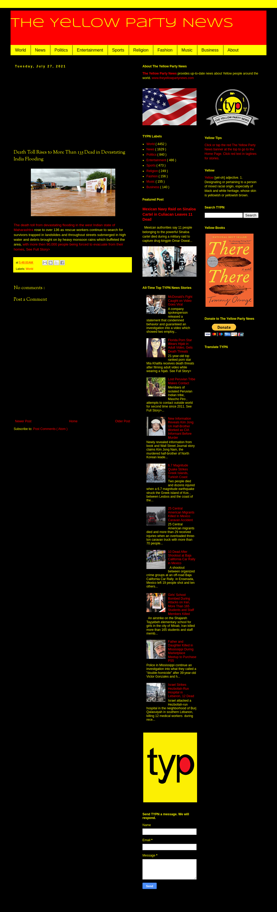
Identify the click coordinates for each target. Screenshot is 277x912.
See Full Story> (38, 249)
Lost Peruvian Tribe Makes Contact (181, 381)
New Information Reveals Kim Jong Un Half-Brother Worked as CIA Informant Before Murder (181, 428)
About (233, 50)
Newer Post (23, 421)
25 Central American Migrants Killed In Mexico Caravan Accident (181, 514)
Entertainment (90, 50)
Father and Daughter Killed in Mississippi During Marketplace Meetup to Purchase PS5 (182, 651)
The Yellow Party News (122, 23)
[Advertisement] (72, 108)
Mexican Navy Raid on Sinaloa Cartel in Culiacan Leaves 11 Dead (169, 214)
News (40, 50)
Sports (118, 50)
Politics (61, 50)
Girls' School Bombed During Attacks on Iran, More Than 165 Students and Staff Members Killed (181, 604)
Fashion (165, 50)
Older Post (122, 421)
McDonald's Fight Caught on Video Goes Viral (180, 300)
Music (187, 50)
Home (73, 421)
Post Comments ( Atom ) (50, 429)
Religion (141, 50)
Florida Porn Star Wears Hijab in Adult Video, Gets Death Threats (180, 345)
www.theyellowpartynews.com (173, 78)
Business (210, 50)
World (20, 50)
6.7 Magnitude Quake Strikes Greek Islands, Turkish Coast (178, 471)
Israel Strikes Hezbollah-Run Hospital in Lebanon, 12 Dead (181, 690)
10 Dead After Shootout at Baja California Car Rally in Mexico (181, 557)
